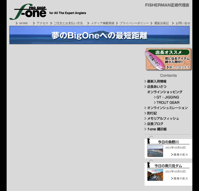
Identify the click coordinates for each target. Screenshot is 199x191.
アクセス (40, 23)
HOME (21, 23)
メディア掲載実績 (100, 23)
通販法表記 (159, 23)
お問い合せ (180, 23)
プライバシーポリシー (132, 23)
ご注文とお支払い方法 (66, 23)
